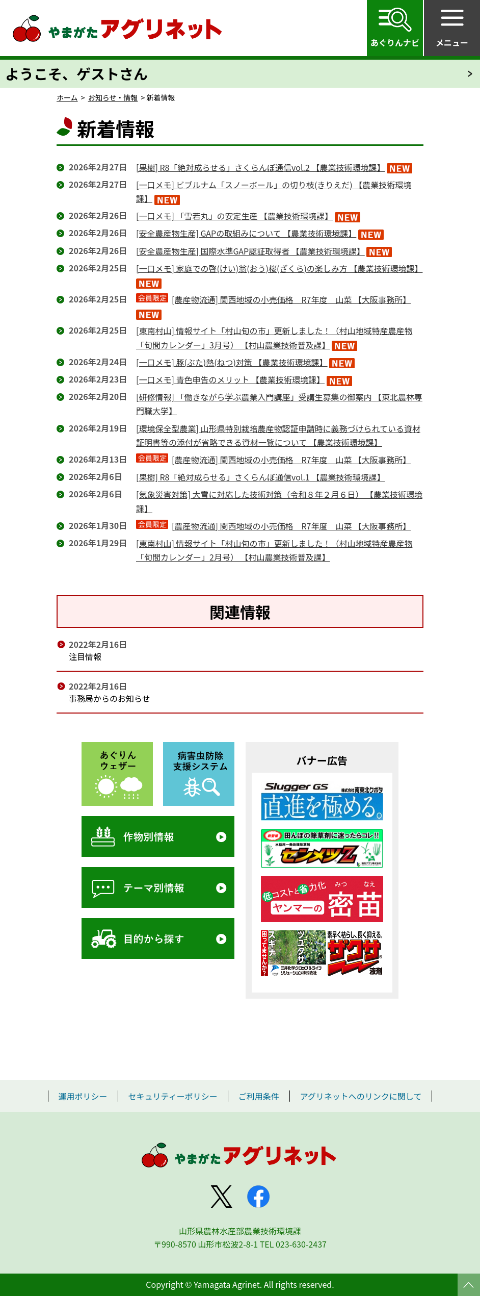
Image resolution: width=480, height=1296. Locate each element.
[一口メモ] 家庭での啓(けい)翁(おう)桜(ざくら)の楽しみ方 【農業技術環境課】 (279, 268)
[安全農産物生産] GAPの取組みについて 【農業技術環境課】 (246, 233)
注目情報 (85, 656)
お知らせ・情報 (113, 97)
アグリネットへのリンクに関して (361, 1096)
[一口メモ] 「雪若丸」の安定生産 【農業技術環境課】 (234, 216)
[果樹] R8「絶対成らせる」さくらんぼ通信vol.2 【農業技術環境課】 (260, 167)
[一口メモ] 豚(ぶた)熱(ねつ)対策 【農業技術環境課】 (232, 362)
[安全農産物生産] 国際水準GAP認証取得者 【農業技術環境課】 (250, 251)
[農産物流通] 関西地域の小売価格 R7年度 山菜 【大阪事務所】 (291, 299)
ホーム (67, 97)
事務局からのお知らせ (109, 698)
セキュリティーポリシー (173, 1096)
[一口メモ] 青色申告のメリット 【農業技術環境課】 (230, 379)
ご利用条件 (258, 1096)
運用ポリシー (83, 1096)
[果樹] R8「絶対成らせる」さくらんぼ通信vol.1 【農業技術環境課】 (260, 477)
